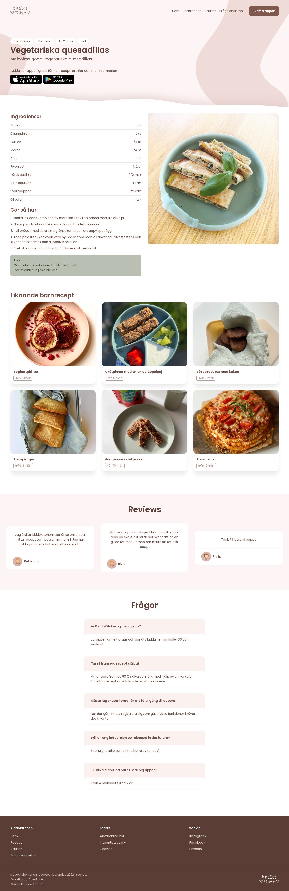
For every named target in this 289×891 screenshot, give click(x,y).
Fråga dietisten (231, 11)
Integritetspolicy (113, 842)
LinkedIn (195, 849)
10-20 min (66, 41)
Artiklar (210, 11)
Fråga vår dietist (23, 855)
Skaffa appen (264, 11)
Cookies (106, 849)
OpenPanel (36, 879)
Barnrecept (192, 11)
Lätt (83, 41)
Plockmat (44, 41)
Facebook (197, 842)
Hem (175, 11)
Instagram (197, 836)
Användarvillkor (112, 836)
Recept (16, 842)
